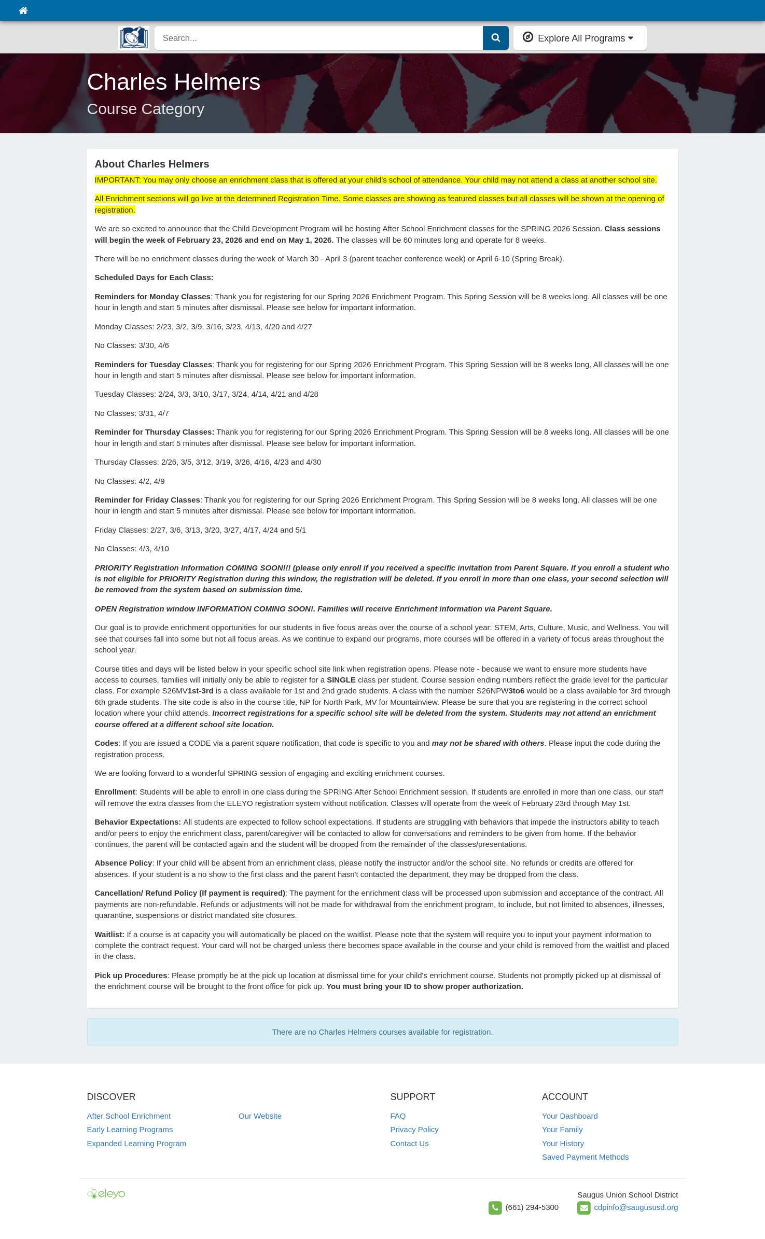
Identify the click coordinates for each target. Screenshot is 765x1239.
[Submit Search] (496, 38)
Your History (563, 1143)
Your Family (562, 1129)
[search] (319, 38)
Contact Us (410, 1143)
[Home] (23, 10)
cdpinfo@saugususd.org (636, 1207)
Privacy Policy (415, 1129)
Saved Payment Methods (585, 1156)
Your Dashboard (570, 1115)
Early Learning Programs (130, 1129)
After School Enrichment (129, 1115)
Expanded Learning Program (137, 1143)
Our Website (260, 1115)
